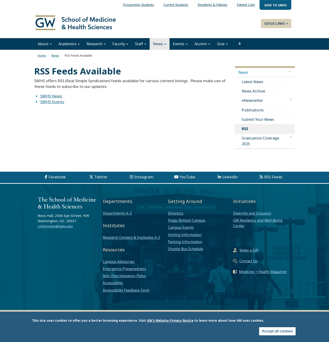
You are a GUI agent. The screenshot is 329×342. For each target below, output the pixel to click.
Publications (253, 110)
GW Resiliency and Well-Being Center (257, 223)
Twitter (101, 176)
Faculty (120, 44)
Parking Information (185, 241)
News (159, 44)
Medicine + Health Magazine (263, 271)
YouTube (187, 176)
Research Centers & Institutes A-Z (131, 237)
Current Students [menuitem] (175, 5)
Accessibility (113, 283)
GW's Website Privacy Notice (170, 320)
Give (222, 44)
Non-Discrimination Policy (124, 276)
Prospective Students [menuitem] (138, 5)
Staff (140, 44)
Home (42, 56)
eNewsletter (252, 100)
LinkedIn (230, 176)
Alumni (202, 44)
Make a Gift (249, 250)
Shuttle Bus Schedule (185, 249)
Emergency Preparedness (124, 268)
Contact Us (248, 261)
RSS (245, 129)
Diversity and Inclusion (252, 213)
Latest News (252, 81)
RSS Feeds (273, 176)
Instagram (144, 176)
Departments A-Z (117, 213)
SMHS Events (52, 102)
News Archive (253, 91)
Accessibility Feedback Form (126, 290)
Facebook (57, 176)
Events (180, 44)
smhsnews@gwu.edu (55, 226)
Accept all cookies (277, 331)
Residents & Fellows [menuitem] (212, 5)
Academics (69, 44)
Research (96, 44)
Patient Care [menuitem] (246, 5)
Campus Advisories (119, 261)
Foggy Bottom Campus (186, 220)
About (45, 44)
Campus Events (181, 227)
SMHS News (51, 96)
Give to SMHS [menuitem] (275, 5)
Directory (175, 213)
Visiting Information (185, 234)
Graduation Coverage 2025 (260, 141)
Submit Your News (258, 119)
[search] (240, 44)
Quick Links (276, 23)
